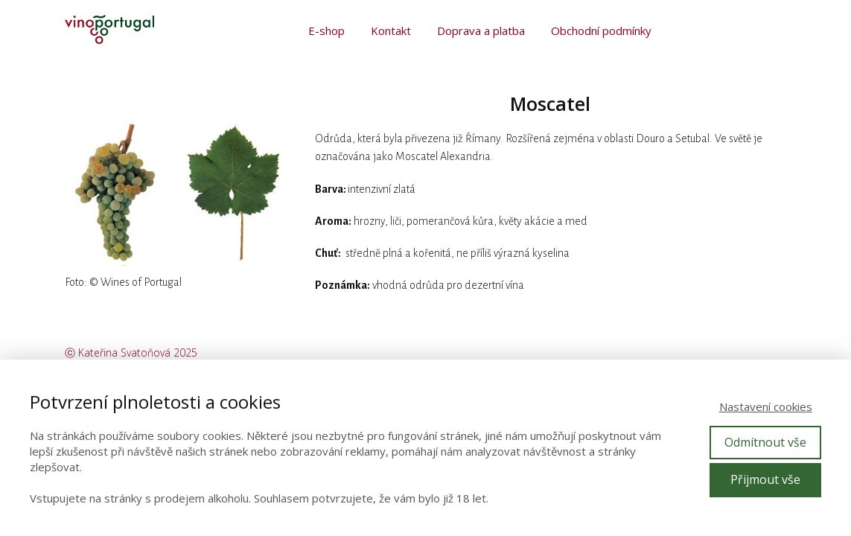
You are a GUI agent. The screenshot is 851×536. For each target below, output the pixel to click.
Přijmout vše (765, 479)
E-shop (326, 30)
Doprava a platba (481, 30)
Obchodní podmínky (601, 30)
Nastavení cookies (765, 406)
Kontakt (391, 30)
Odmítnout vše (765, 442)
